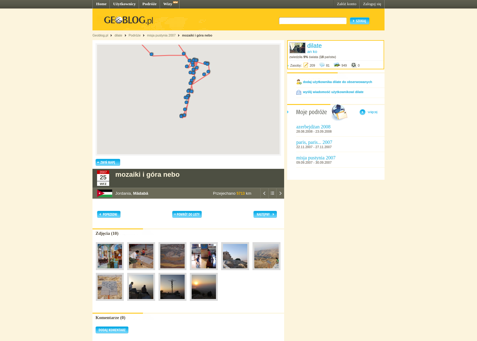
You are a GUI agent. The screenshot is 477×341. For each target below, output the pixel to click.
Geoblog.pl (100, 35)
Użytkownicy (124, 4)
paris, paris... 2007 (314, 142)
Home (101, 4)
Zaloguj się (372, 4)
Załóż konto (346, 4)
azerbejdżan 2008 (313, 126)
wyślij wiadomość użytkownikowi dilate (333, 92)
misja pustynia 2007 (161, 35)
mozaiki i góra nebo (197, 35)
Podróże (149, 4)
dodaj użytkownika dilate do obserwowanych (337, 82)
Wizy (167, 4)
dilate (118, 35)
